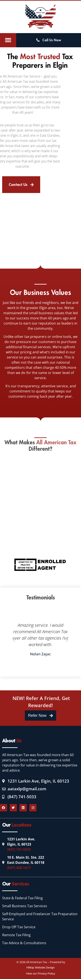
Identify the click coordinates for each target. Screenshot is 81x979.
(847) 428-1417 (19, 867)
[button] (8, 40)
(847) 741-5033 (19, 849)
